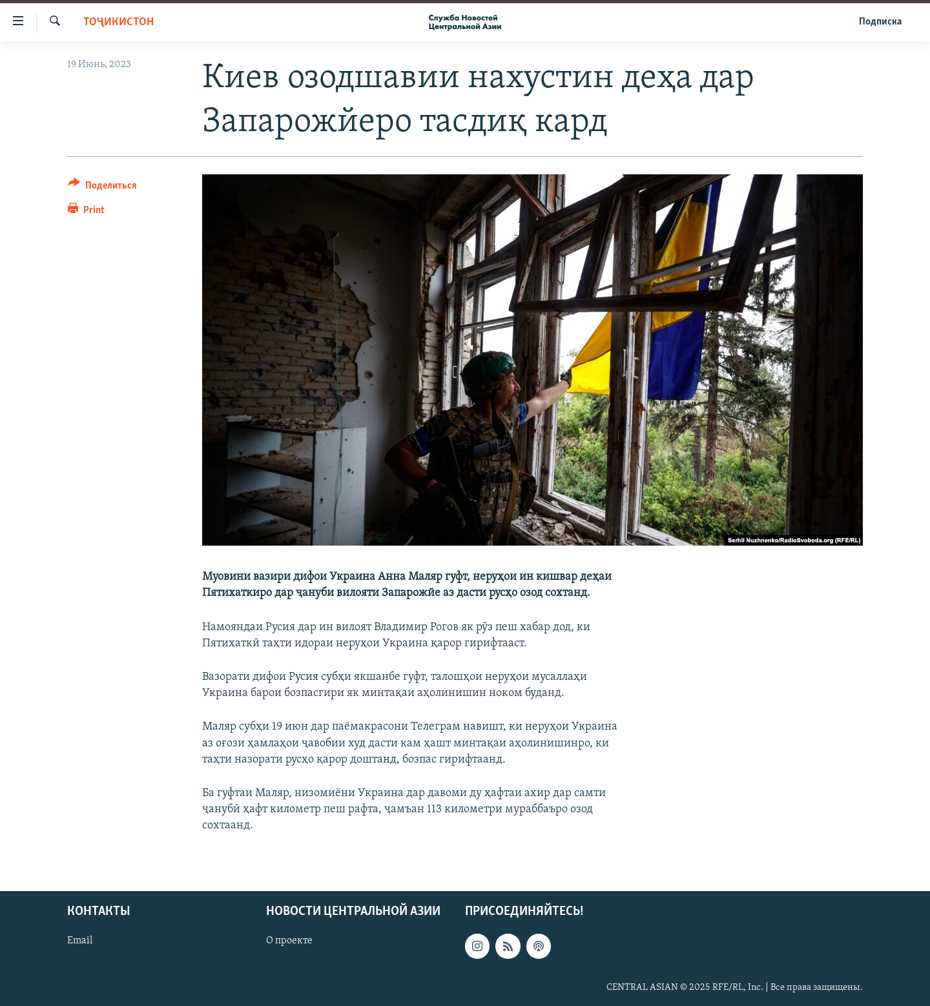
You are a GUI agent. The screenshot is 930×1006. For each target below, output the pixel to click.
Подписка (880, 22)
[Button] (102, 187)
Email (79, 941)
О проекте (289, 941)
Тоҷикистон (118, 22)
